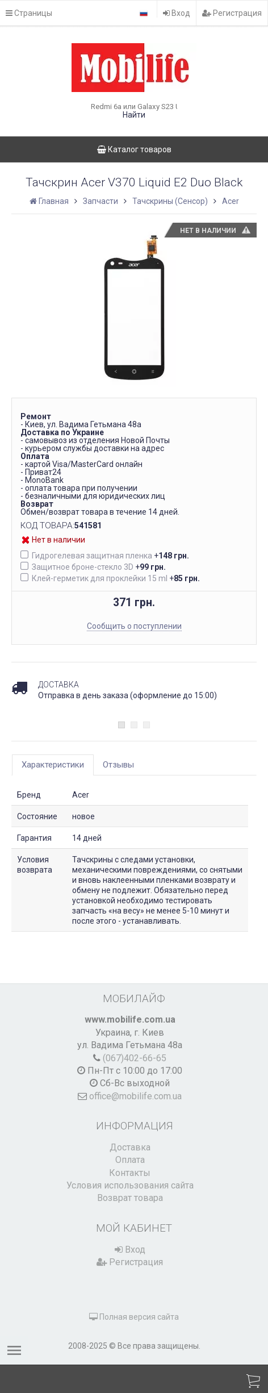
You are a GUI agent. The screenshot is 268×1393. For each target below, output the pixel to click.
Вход (176, 13)
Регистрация (232, 13)
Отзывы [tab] (118, 765)
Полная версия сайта (134, 1316)
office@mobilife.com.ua (135, 1096)
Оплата (130, 1159)
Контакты (129, 1172)
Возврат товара (130, 1197)
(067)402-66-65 (134, 1058)
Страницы (29, 13)
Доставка (130, 1147)
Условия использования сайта (130, 1185)
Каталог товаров (134, 149)
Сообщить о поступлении (134, 626)
